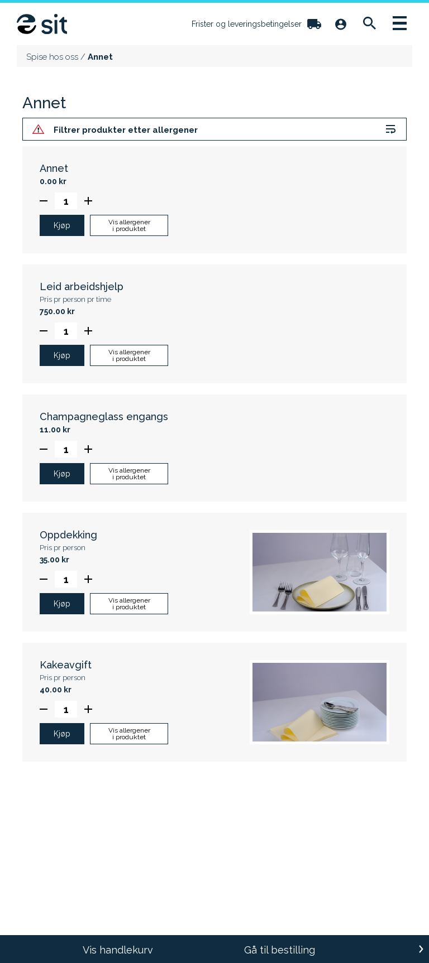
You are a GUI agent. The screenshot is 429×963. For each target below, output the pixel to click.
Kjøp (62, 225)
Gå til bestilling (279, 950)
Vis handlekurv (118, 950)
